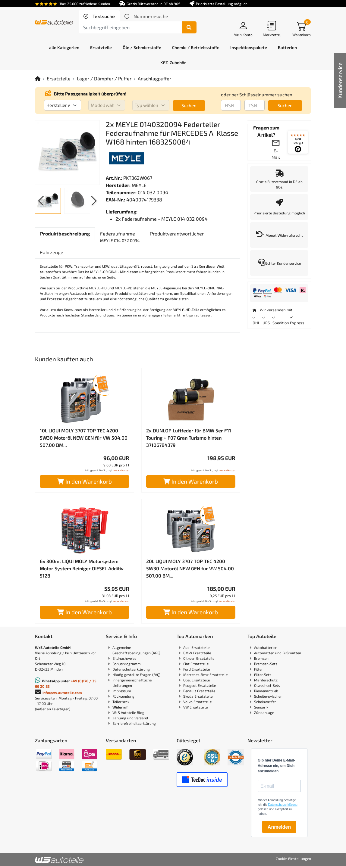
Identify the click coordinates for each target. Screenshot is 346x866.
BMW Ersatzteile (197, 653)
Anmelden (279, 827)
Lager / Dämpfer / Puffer (104, 78)
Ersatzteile (59, 78)
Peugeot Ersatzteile (199, 685)
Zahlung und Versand (130, 718)
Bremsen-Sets (265, 664)
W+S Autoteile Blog (128, 712)
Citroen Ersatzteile (198, 658)
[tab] (99, 16)
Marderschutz (266, 680)
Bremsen (261, 658)
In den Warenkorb (84, 481)
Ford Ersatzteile (196, 669)
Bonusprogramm (126, 664)
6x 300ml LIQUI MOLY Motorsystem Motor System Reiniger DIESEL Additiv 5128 (82, 568)
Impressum (121, 691)
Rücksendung (123, 696)
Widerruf (120, 707)
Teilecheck (120, 701)
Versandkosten (121, 470)
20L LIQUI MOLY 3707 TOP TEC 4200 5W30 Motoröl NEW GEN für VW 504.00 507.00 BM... (190, 568)
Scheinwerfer (265, 701)
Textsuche (103, 16)
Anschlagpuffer (154, 78)
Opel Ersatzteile (196, 680)
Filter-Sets (262, 674)
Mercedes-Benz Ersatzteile (205, 674)
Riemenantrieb (266, 691)
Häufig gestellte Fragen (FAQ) (136, 674)
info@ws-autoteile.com (62, 692)
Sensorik (261, 707)
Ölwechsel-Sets (267, 685)
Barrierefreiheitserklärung (134, 723)
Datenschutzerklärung (131, 669)
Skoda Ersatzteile (197, 696)
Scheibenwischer (268, 696)
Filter (258, 669)
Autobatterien (265, 647)
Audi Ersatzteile (196, 647)
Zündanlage (264, 712)
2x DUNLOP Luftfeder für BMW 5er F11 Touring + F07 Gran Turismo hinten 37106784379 (188, 438)
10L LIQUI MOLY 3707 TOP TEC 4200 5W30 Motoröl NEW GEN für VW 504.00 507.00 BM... (83, 438)
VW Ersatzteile (195, 707)
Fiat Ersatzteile (196, 664)
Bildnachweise (124, 658)
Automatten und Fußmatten (277, 653)
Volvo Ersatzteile (197, 701)
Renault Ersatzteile (199, 691)
